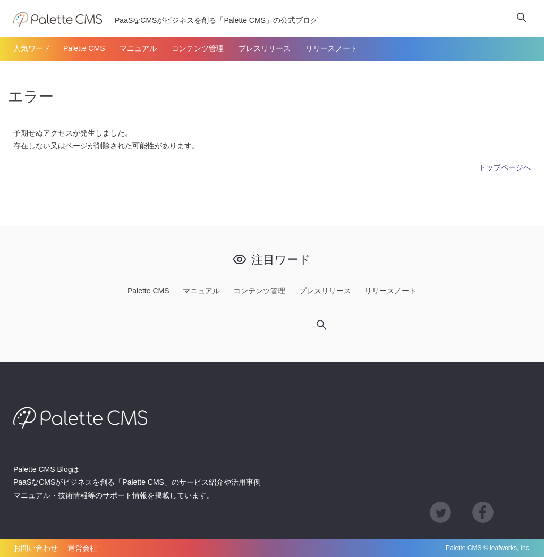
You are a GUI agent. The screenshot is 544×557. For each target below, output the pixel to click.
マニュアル (138, 48)
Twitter (440, 512)
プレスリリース (265, 48)
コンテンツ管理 (198, 48)
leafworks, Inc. (510, 548)
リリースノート (331, 48)
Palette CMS (84, 48)
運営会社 (82, 548)
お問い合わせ (35, 548)
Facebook (483, 512)
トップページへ (505, 167)
